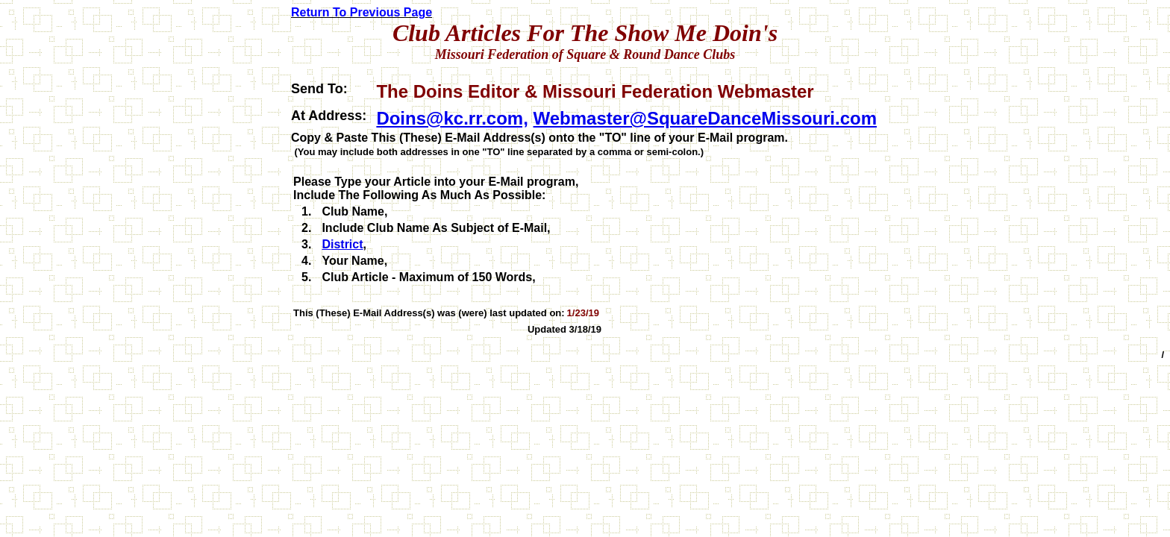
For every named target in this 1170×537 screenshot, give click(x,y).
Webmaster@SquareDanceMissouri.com (705, 118)
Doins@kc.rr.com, (452, 118)
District (342, 244)
